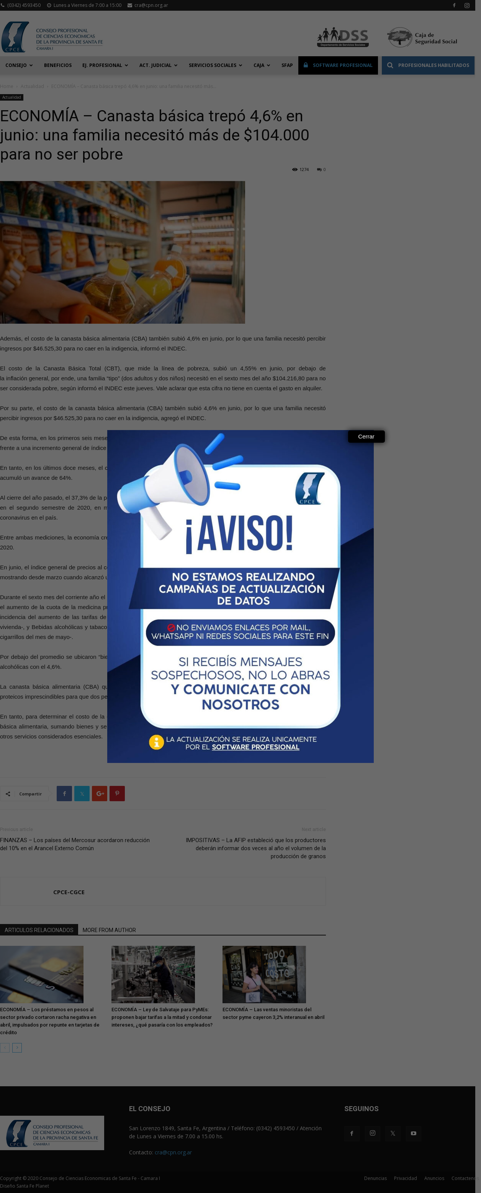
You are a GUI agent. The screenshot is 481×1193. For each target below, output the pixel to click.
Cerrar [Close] (366, 436)
